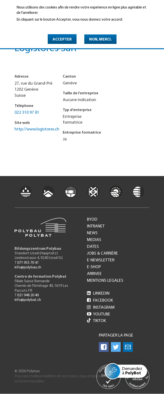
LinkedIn (98, 293)
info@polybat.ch (28, 300)
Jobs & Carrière (102, 253)
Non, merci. (100, 39)
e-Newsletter (100, 260)
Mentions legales (105, 281)
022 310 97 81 (27, 112)
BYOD (92, 219)
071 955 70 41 (28, 263)
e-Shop (94, 267)
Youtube (98, 314)
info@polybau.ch (28, 267)
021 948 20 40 (28, 295)
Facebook (100, 300)
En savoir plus (28, 26)
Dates (93, 247)
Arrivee (94, 274)
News (92, 233)
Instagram (101, 307)
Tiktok (96, 321)
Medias (94, 240)
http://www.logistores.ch (37, 129)
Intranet (96, 226)
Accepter (62, 39)
